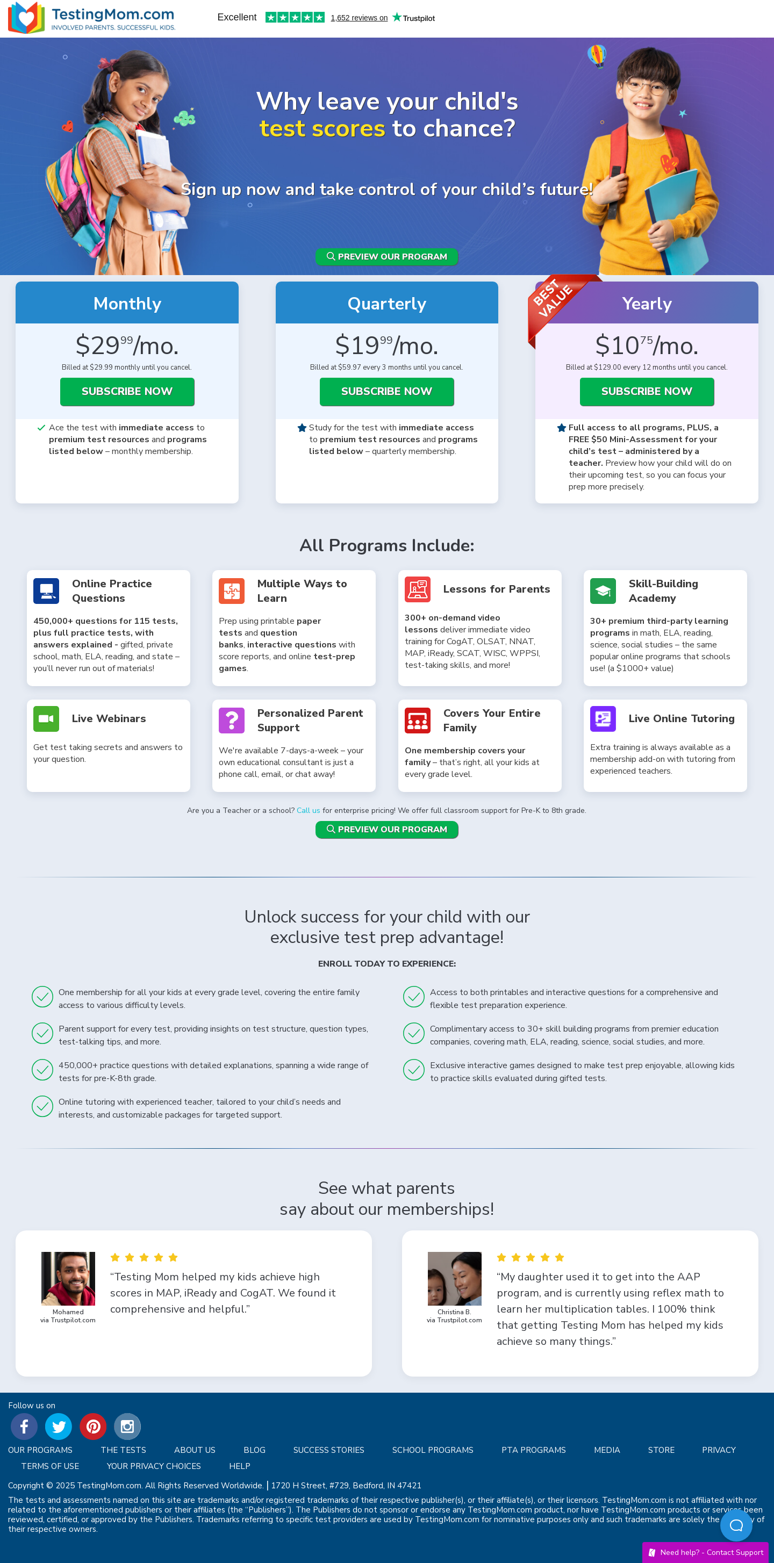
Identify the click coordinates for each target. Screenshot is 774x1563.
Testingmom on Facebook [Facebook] (24, 1426)
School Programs (433, 1450)
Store (661, 1450)
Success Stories (328, 1450)
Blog (254, 1450)
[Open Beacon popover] (736, 1525)
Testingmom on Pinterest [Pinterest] (93, 1426)
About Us (195, 1450)
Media (607, 1450)
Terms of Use (50, 1466)
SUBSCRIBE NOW (127, 391)
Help (239, 1466)
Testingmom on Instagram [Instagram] (127, 1426)
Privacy (719, 1450)
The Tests (123, 1450)
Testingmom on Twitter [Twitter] (58, 1426)
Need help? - (705, 1552)
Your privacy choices (154, 1466)
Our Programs (40, 1450)
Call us (308, 810)
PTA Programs (533, 1450)
